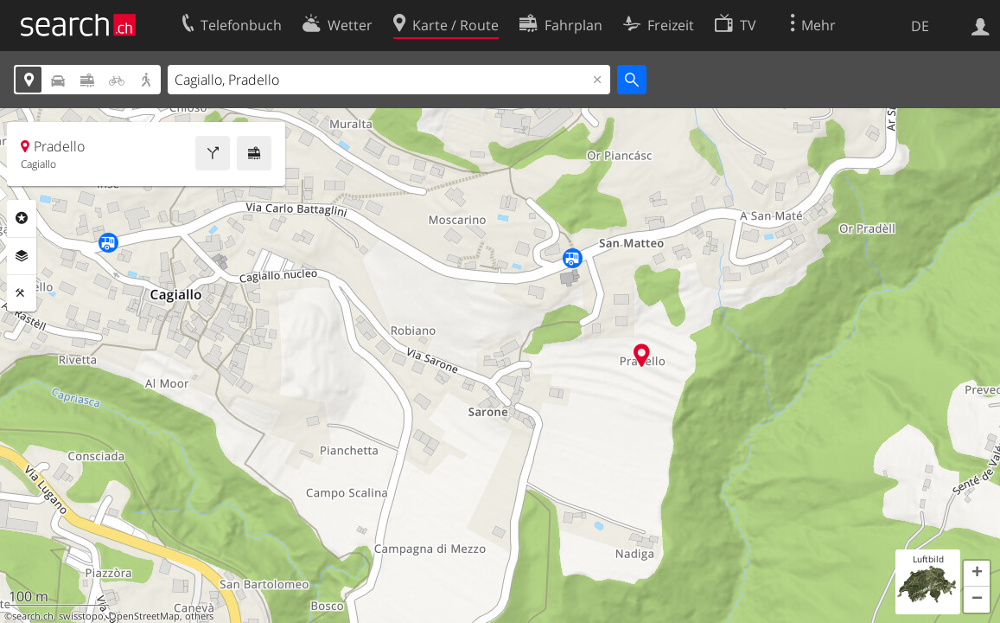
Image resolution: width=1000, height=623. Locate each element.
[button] (977, 574)
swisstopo (81, 616)
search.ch (33, 616)
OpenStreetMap (144, 616)
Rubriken (21, 218)
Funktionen (21, 293)
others (199, 616)
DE (920, 25)
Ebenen (21, 256)
